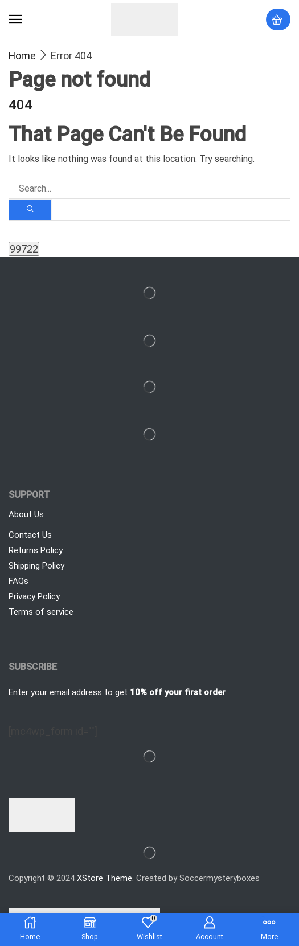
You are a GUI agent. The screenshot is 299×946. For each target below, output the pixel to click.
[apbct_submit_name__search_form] (24, 249)
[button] (15, 19)
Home (22, 56)
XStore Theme (104, 878)
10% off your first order (178, 692)
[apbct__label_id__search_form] (149, 230)
